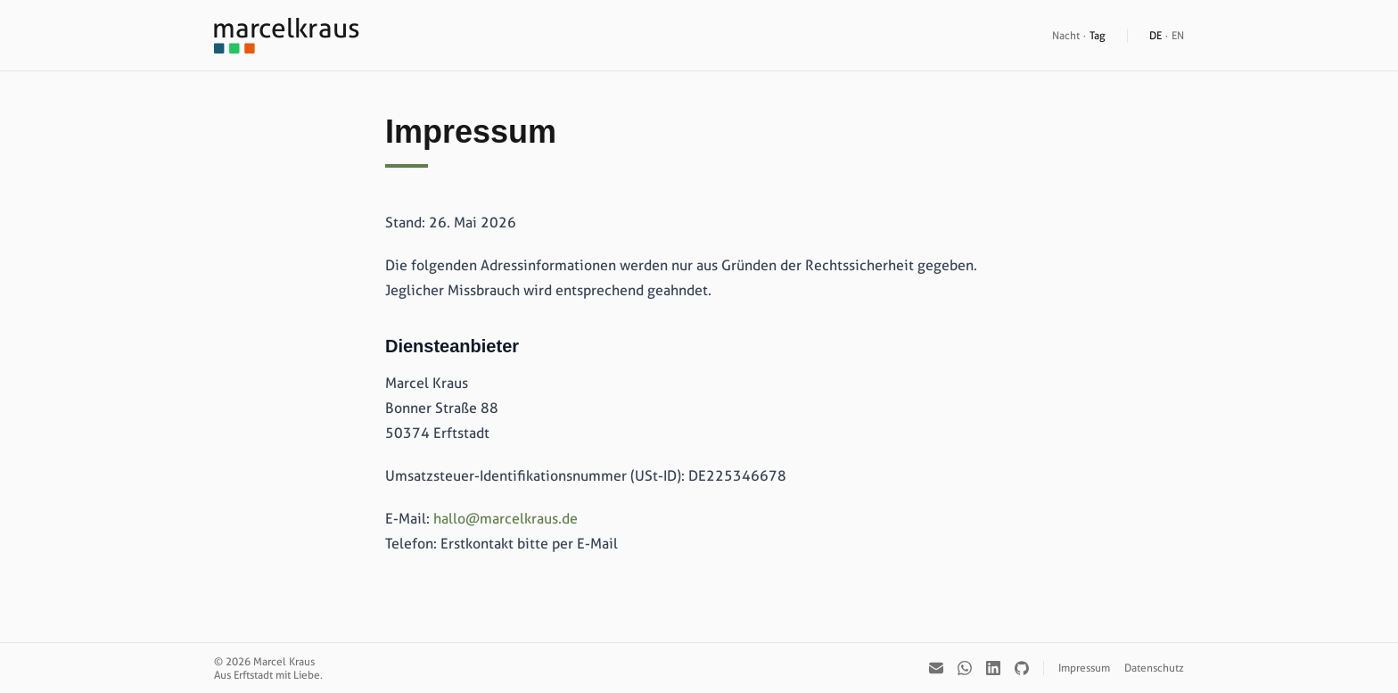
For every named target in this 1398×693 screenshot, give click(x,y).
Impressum (1084, 667)
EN (1178, 35)
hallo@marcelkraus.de (505, 518)
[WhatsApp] (965, 668)
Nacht (1066, 35)
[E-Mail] (936, 668)
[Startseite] (286, 36)
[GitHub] (1022, 668)
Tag (1098, 35)
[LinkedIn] (993, 668)
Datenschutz (1154, 667)
